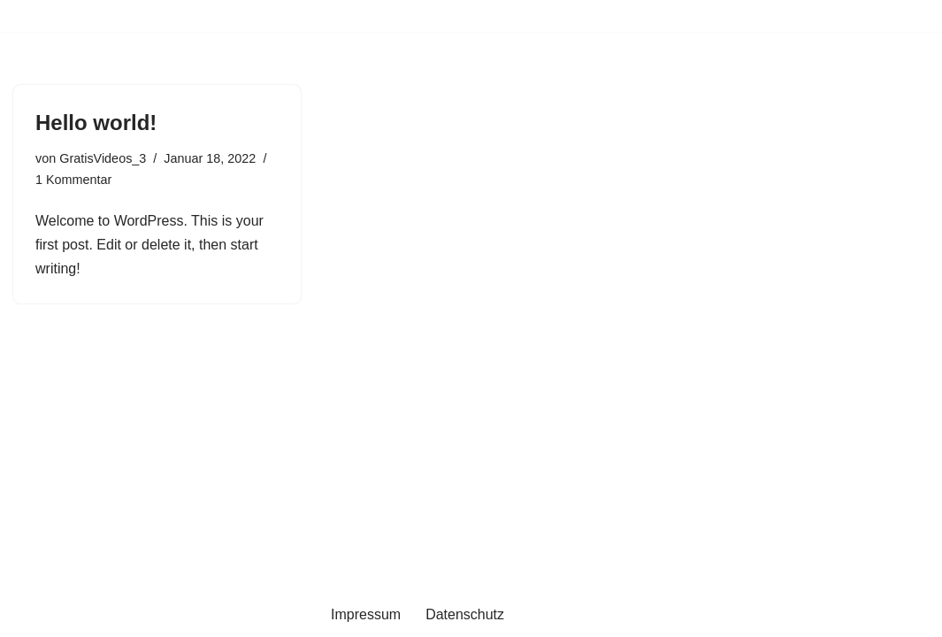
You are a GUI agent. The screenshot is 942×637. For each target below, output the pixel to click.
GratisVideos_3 (102, 158)
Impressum (366, 614)
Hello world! (96, 122)
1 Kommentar (73, 180)
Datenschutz (464, 614)
